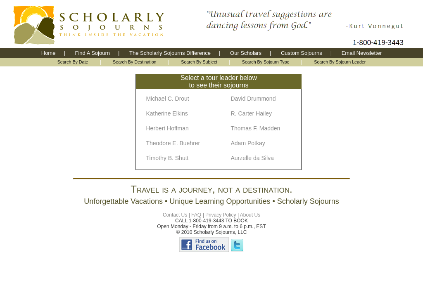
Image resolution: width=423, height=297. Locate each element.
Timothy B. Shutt (167, 158)
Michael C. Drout (167, 98)
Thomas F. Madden (255, 128)
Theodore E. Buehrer (173, 143)
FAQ (196, 215)
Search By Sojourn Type (266, 61)
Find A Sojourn (92, 53)
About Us (250, 215)
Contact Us (175, 215)
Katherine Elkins (167, 113)
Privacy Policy (220, 215)
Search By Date (72, 61)
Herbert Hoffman (167, 128)
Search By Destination (134, 61)
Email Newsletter (362, 53)
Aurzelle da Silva (252, 158)
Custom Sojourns (301, 53)
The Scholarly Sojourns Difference (170, 53)
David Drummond (253, 98)
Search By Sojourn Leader (340, 61)
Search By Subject (199, 61)
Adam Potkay (248, 143)
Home (48, 53)
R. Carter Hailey (251, 113)
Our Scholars (245, 53)
